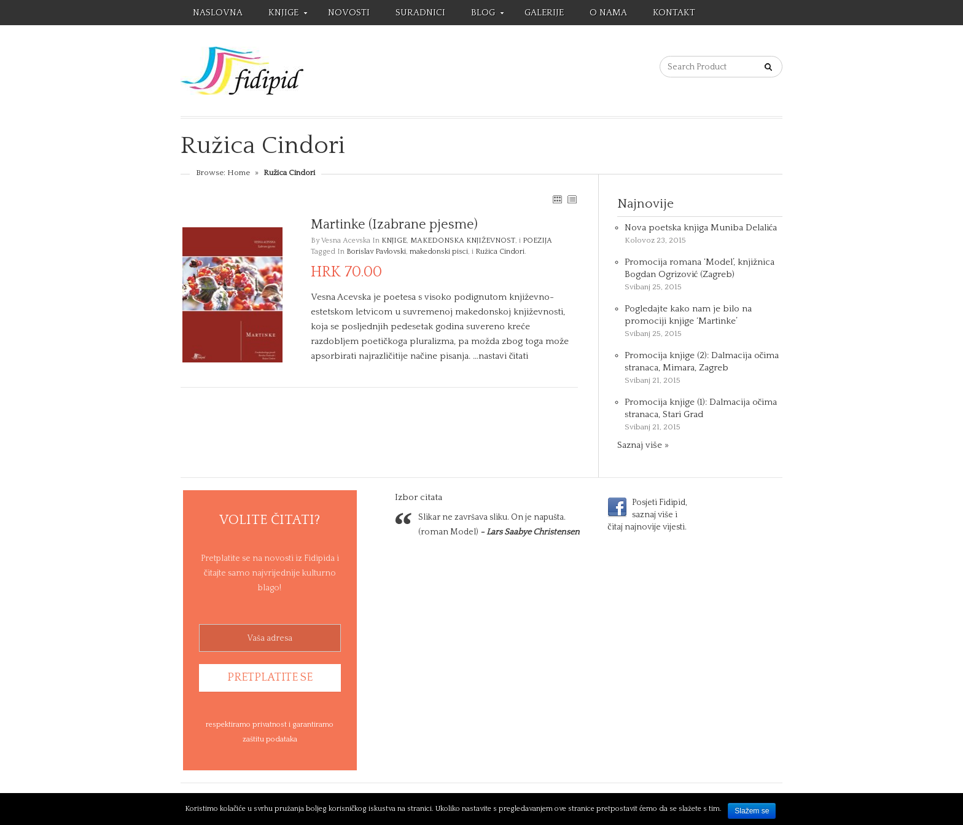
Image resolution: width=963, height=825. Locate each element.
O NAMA (608, 12)
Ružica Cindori (499, 252)
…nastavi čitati (501, 356)
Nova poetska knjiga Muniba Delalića (701, 227)
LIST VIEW (572, 199)
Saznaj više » (643, 445)
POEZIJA (537, 240)
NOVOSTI (349, 12)
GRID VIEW (557, 199)
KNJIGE (281, 14)
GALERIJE (544, 12)
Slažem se (752, 811)
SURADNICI (420, 12)
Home (238, 172)
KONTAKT (674, 12)
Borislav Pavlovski (376, 252)
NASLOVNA (218, 12)
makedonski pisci (439, 252)
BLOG (481, 14)
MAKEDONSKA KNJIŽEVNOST (462, 240)
